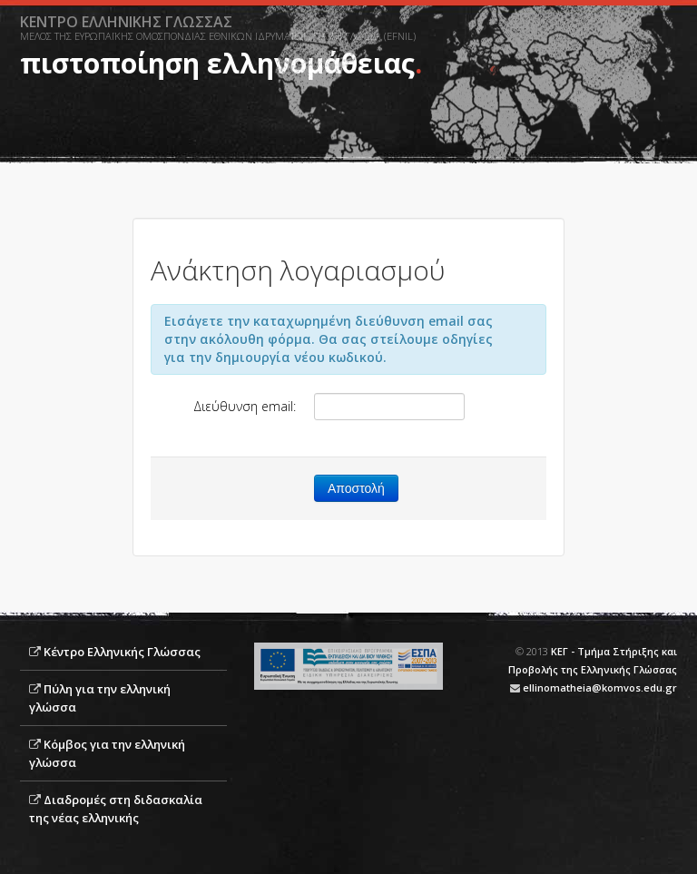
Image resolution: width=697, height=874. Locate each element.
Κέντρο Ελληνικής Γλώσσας (122, 651)
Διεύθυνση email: (244, 406)
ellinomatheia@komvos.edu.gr (600, 687)
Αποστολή (356, 488)
